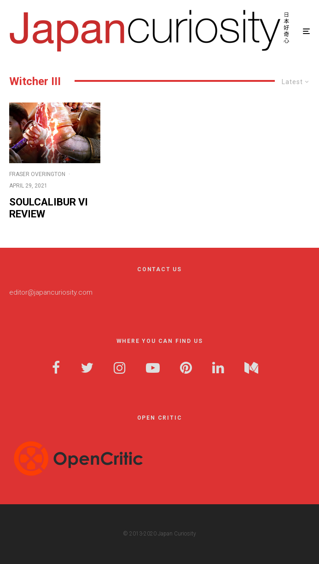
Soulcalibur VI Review (48, 208)
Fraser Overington (37, 174)
